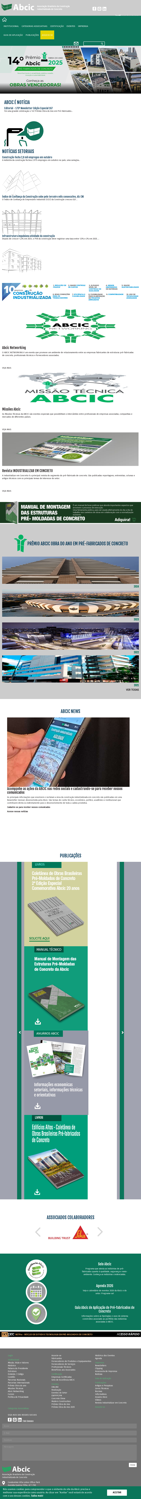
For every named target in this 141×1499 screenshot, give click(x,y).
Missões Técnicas (15, 1388)
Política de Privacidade (18, 1397)
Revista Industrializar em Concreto (111, 1403)
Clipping (99, 1368)
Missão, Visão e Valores (18, 1362)
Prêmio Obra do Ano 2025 (63, 1407)
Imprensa (83, 26)
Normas (98, 1391)
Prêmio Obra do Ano (60, 1404)
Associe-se (47, 35)
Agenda (98, 1358)
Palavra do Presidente (18, 1368)
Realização (56, 1390)
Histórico (12, 1365)
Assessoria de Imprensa (106, 1371)
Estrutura (12, 1371)
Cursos (11, 1394)
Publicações (32, 35)
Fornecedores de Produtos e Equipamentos (71, 1361)
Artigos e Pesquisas (104, 1385)
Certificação (57, 26)
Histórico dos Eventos (105, 1355)
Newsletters (100, 1365)
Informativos (101, 1394)
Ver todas (132, 689)
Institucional (11, 26)
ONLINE (55, 1387)
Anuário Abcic (101, 1397)
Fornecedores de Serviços (63, 1364)
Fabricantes (56, 1358)
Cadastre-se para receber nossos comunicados (28, 807)
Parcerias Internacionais (19, 1383)
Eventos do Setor (59, 1393)
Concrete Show (58, 1398)
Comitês (11, 1377)
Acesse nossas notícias (17, 811)
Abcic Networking (16, 1391)
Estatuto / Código (16, 1374)
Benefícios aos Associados (63, 1370)
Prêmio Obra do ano (17, 1385)
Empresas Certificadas (61, 1377)
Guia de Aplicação (13, 35)
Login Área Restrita (127, 16)
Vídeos (98, 1400)
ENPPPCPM (56, 1395)
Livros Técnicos (102, 1388)
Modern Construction (61, 1401)
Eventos (71, 26)
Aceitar (117, 1492)
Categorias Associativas (34, 26)
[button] (38, 1232)
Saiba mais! (37, 1495)
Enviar (132, 1465)
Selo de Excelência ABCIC (63, 1380)
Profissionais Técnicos (61, 1367)
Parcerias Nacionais (16, 1380)
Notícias (98, 1374)
